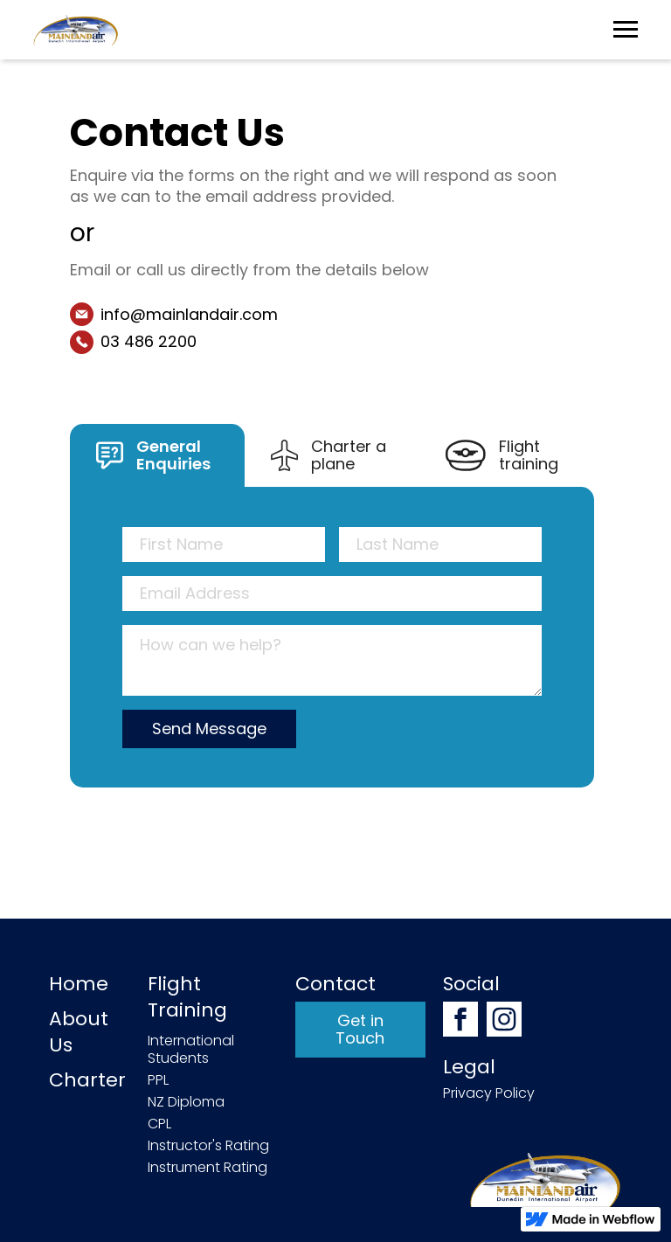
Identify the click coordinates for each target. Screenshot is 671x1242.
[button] (625, 30)
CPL (159, 1124)
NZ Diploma (186, 1102)
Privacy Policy (489, 1093)
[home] (76, 29)
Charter (87, 1080)
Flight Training (187, 997)
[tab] (157, 455)
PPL (158, 1080)
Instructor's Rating (208, 1146)
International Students (191, 1049)
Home (78, 984)
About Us (78, 1032)
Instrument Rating (207, 1167)
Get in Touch (360, 1029)
